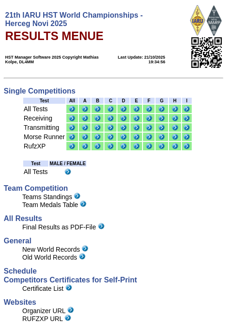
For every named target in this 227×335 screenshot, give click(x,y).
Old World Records (53, 257)
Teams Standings (51, 197)
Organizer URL (48, 311)
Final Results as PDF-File (63, 227)
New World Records (55, 249)
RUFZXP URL (46, 318)
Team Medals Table (54, 204)
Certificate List (47, 288)
